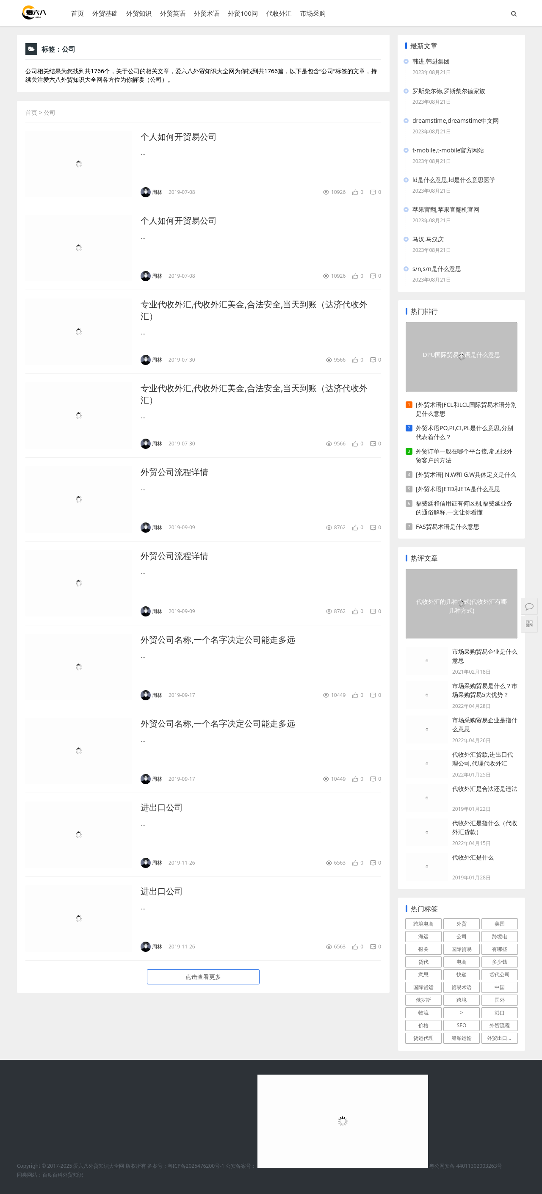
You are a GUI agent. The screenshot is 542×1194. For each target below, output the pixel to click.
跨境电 (499, 936)
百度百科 (52, 1174)
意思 (423, 974)
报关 (423, 949)
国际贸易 (461, 949)
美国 (500, 923)
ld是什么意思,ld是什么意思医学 (453, 180)
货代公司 (499, 974)
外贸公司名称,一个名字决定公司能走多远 (218, 639)
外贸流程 (499, 1025)
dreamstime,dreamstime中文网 (455, 120)
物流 (423, 1012)
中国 (500, 987)
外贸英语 (172, 13)
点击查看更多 (203, 977)
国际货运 (423, 987)
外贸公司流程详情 (174, 472)
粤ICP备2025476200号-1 (196, 1165)
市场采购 (313, 13)
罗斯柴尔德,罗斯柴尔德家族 (448, 91)
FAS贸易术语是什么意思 (447, 526)
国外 (500, 999)
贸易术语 (461, 987)
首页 (77, 13)
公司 (461, 936)
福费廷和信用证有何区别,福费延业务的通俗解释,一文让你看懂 (464, 507)
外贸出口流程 (502, 1038)
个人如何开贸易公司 (179, 136)
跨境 (461, 999)
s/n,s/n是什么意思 (436, 269)
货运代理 (423, 1038)
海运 (423, 936)
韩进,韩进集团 (431, 61)
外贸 (461, 923)
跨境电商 (423, 923)
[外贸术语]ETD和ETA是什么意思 (458, 489)
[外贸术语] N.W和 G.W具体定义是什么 (466, 474)
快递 (461, 974)
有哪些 (499, 949)
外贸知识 (139, 13)
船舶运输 (461, 1038)
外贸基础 (105, 13)
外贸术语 (206, 13)
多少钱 (499, 961)
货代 (423, 961)
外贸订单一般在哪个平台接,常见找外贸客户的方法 (464, 455)
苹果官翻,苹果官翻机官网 (445, 209)
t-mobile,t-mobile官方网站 (448, 150)
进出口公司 (162, 807)
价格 (423, 1025)
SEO (462, 1025)
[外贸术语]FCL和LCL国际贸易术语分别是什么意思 (466, 409)
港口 (500, 1012)
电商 (461, 961)
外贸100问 (243, 13)
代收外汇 (279, 13)
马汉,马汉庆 (428, 239)
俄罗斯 (423, 999)
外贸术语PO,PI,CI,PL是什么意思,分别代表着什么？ (464, 432)
